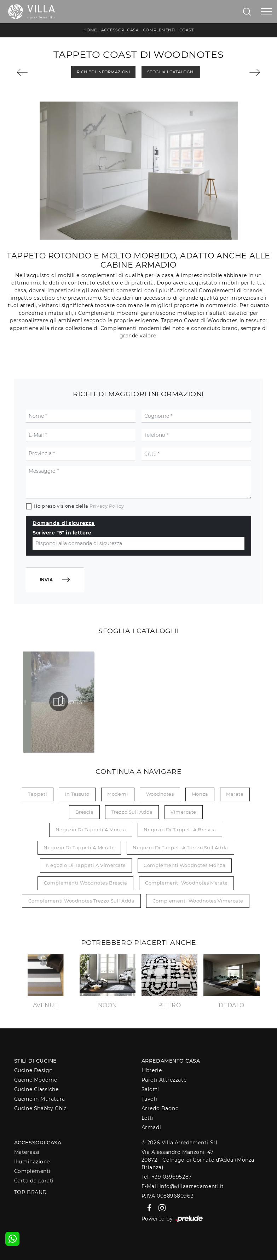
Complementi (159, 29)
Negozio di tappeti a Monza (91, 829)
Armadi (151, 1127)
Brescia (84, 812)
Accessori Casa (120, 29)
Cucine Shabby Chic (40, 1108)
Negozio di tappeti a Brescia (180, 829)
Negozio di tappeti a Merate (79, 847)
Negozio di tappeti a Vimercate (86, 865)
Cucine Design (33, 1070)
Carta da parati (34, 1181)
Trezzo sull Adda (132, 812)
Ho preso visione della (79, 506)
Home (90, 29)
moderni (117, 794)
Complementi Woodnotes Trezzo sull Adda (81, 901)
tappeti (37, 794)
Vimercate (183, 812)
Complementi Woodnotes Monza (184, 865)
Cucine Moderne (35, 1080)
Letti (148, 1118)
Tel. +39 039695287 (167, 1177)
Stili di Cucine (35, 1061)
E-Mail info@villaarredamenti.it (183, 1186)
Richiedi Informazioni (103, 71)
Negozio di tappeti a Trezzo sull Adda (180, 847)
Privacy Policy (107, 506)
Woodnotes (160, 794)
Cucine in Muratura (39, 1099)
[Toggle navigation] (266, 11)
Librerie (152, 1070)
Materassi (27, 1152)
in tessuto (77, 794)
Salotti (150, 1089)
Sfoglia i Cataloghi (171, 71)
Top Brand (30, 1192)
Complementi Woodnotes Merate (186, 883)
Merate (234, 794)
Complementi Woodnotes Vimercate (197, 901)
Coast (186, 29)
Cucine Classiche (36, 1089)
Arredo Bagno (160, 1108)
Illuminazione (32, 1161)
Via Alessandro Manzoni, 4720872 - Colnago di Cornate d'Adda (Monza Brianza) (198, 1159)
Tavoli (149, 1099)
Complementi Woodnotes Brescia (85, 883)
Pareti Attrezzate (164, 1080)
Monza (200, 794)
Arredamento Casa (171, 1061)
